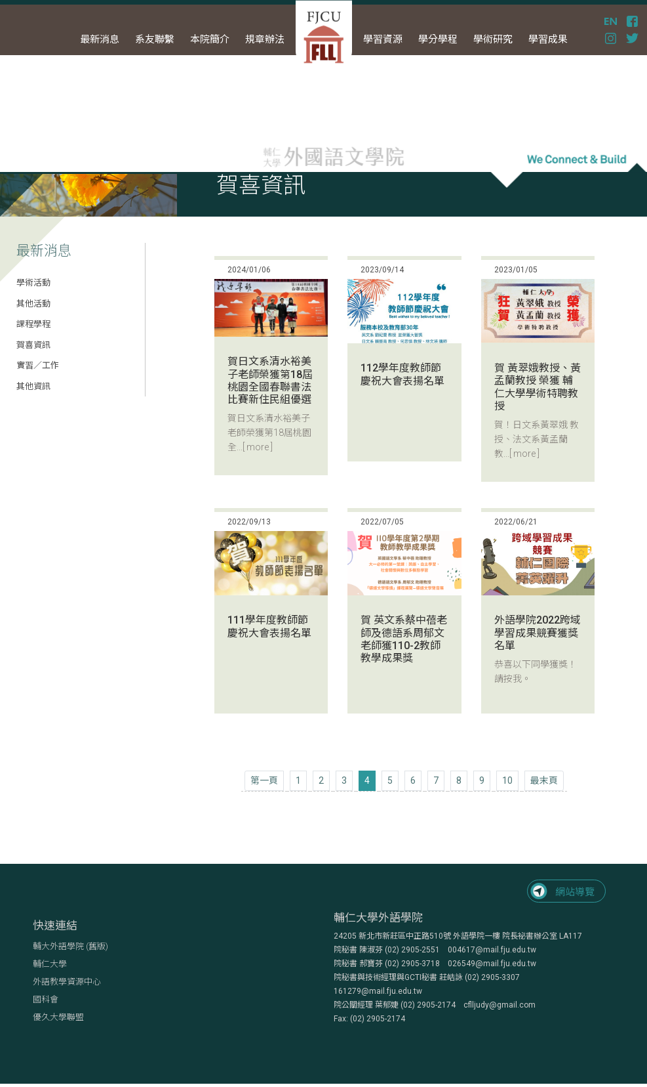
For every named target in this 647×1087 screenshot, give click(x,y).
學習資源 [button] (382, 39)
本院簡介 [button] (209, 39)
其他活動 (33, 304)
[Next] (544, 781)
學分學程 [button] (438, 39)
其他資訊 (33, 386)
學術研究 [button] (493, 39)
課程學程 (33, 324)
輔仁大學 (50, 964)
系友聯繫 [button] (154, 39)
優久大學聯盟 (58, 1017)
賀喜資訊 (33, 345)
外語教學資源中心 (67, 982)
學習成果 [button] (548, 39)
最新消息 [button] (99, 39)
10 (507, 780)
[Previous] (264, 781)
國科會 (45, 999)
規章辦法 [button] (264, 39)
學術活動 (33, 283)
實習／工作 (37, 365)
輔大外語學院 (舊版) (70, 946)
